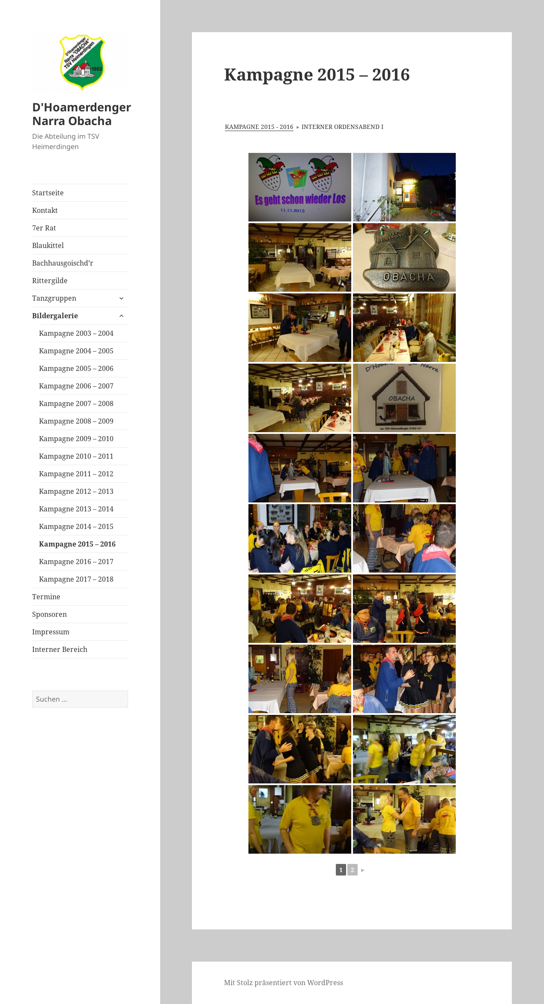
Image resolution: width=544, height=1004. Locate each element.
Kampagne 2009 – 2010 (76, 438)
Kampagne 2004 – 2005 (76, 351)
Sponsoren (49, 614)
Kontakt (45, 210)
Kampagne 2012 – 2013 (76, 491)
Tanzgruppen (54, 298)
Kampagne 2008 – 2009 (76, 421)
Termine (46, 596)
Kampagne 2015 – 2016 (77, 544)
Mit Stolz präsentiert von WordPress (283, 982)
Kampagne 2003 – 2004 (76, 333)
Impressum (50, 631)
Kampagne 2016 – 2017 (76, 561)
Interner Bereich (59, 649)
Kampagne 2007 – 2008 (76, 403)
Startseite (48, 192)
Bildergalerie (55, 315)
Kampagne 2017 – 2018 (76, 579)
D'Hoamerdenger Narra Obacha (81, 113)
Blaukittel (48, 245)
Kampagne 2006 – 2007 (76, 386)
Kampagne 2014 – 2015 (76, 526)
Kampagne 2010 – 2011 (76, 456)
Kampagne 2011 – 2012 (76, 473)
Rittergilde (50, 280)
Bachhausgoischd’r (62, 263)
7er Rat (44, 228)
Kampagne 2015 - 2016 (259, 127)
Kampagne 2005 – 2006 (76, 368)
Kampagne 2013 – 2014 (76, 509)
